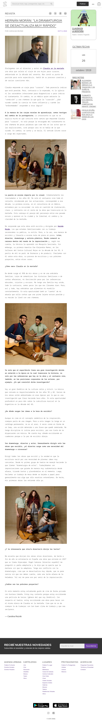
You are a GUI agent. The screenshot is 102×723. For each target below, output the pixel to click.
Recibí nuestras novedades (27, 644)
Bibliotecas (45, 669)
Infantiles (26, 671)
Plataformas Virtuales (48, 691)
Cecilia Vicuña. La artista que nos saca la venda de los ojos (88, 114)
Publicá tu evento (9, 665)
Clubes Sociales (47, 680)
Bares (44, 667)
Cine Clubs (45, 676)
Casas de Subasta (47, 671)
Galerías (44, 685)
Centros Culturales (47, 674)
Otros (25, 678)
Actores (64, 669)
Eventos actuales (9, 667)
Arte (24, 665)
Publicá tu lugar (47, 665)
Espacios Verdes (47, 682)
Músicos (64, 671)
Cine (24, 667)
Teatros (44, 689)
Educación (26, 669)
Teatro (25, 676)
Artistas (64, 667)
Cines (44, 678)
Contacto (83, 669)
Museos (44, 687)
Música (25, 674)
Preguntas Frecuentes (87, 665)
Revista (10, 13)
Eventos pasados (9, 669)
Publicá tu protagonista (68, 665)
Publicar (83, 4)
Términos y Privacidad (87, 667)
